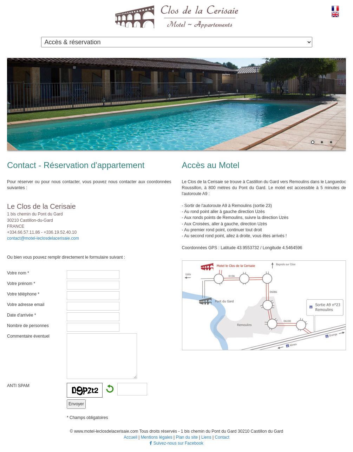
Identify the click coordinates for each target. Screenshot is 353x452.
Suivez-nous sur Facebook (176, 443)
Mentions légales (156, 437)
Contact (222, 437)
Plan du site (187, 437)
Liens (206, 437)
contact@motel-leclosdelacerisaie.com (43, 238)
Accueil (130, 437)
